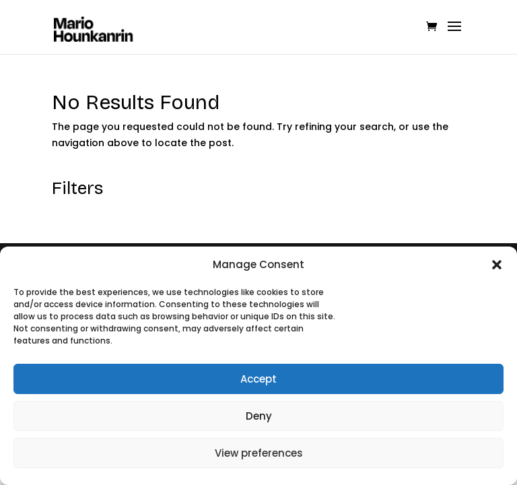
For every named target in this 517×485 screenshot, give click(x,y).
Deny (259, 416)
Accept (258, 379)
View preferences (259, 453)
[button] (497, 264)
